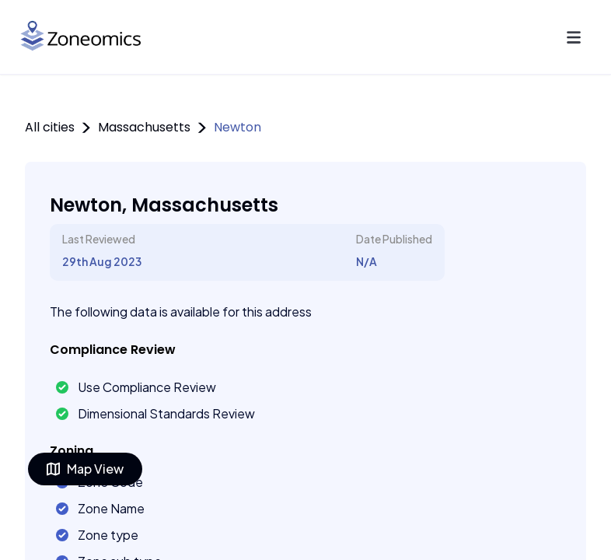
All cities (50, 127)
